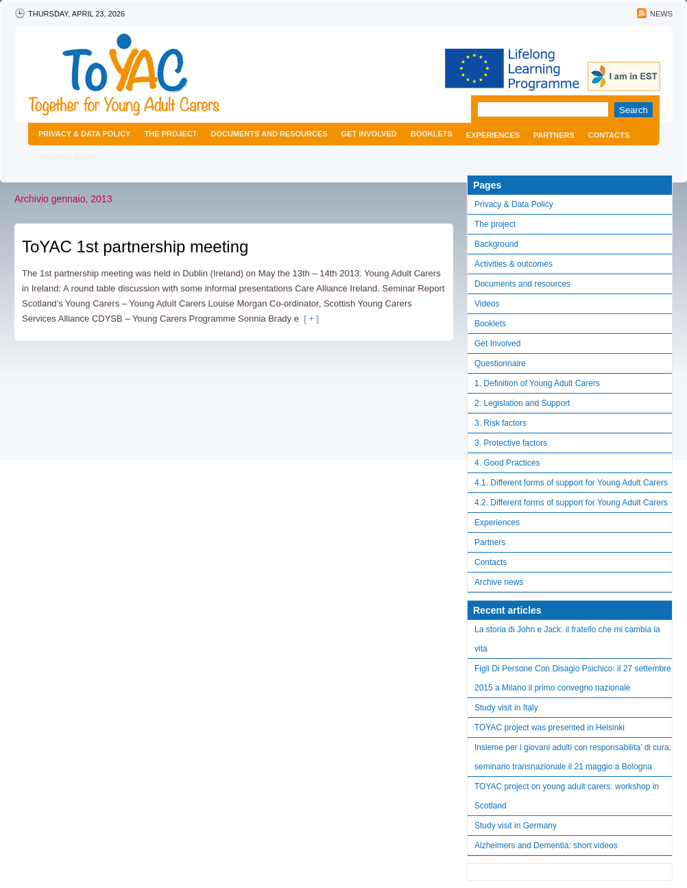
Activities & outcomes (513, 264)
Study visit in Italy (506, 707)
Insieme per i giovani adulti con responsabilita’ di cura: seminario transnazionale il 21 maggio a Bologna (572, 757)
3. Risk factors (500, 423)
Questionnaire (500, 363)
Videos (486, 304)
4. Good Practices (507, 463)
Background (496, 244)
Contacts (608, 135)
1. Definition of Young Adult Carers (537, 383)
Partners (554, 135)
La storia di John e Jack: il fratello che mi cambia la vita (567, 639)
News (661, 14)
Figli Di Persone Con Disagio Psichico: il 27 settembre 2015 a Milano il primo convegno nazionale (572, 678)
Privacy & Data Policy (84, 134)
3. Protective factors (510, 443)
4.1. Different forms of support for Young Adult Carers (571, 483)
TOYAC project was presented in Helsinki (549, 727)
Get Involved (369, 134)
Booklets (432, 134)
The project (170, 134)
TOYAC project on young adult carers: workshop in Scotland (566, 796)
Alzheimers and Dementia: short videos (546, 845)
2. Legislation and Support (522, 403)
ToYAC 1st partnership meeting (135, 246)
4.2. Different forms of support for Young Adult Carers (571, 502)
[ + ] (309, 318)
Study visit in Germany (515, 825)
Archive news (67, 157)
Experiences (493, 135)
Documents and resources (268, 134)
